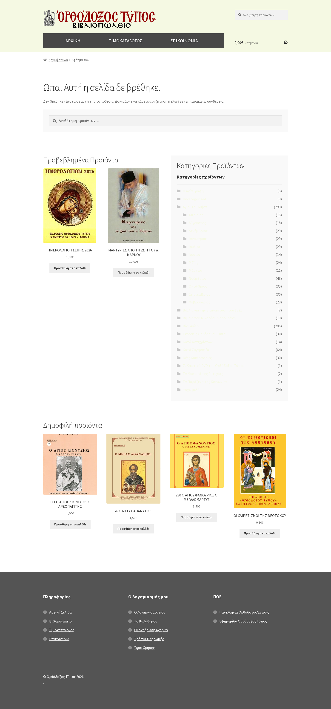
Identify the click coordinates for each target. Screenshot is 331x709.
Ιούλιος (194, 246)
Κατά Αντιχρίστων (198, 342)
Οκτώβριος (198, 286)
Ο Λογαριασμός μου (149, 612)
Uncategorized (194, 199)
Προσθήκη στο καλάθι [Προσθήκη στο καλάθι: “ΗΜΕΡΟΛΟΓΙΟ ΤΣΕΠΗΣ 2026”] (70, 268)
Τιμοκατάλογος (61, 630)
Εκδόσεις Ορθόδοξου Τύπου (205, 333)
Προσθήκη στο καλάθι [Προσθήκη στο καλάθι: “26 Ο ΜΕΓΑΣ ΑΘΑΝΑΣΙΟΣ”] (133, 529)
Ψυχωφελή (191, 389)
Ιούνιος (194, 254)
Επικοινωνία (59, 639)
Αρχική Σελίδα (60, 612)
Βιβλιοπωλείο (60, 621)
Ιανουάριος (198, 238)
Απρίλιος (196, 215)
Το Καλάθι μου (145, 621)
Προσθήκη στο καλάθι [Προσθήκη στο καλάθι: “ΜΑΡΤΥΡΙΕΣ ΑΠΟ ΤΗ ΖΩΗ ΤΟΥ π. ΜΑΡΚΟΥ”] (133, 272)
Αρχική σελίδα (58, 60)
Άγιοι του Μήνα (195, 207)
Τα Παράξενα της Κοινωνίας (205, 381)
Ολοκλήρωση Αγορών (151, 630)
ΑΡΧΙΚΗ (73, 40)
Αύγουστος (197, 222)
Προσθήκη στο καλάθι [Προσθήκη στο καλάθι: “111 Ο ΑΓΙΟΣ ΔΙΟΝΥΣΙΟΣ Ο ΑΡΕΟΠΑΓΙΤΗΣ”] (70, 524)
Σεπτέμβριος (199, 294)
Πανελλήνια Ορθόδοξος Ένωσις (244, 612)
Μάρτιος (196, 270)
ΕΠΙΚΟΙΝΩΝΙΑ (184, 40)
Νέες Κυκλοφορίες (197, 357)
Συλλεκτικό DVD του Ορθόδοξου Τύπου (214, 365)
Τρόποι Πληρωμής (149, 639)
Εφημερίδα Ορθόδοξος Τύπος (243, 621)
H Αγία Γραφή (193, 191)
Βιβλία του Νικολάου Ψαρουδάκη (209, 318)
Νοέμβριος (197, 278)
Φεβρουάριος (199, 302)
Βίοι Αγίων (191, 326)
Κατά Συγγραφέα (196, 349)
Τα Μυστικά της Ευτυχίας (203, 373)
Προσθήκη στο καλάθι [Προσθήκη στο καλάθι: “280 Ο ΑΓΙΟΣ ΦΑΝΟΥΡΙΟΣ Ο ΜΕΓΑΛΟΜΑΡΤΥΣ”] (196, 517)
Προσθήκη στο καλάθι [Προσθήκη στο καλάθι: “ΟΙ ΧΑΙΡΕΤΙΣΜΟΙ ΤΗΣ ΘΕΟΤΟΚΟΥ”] (260, 533)
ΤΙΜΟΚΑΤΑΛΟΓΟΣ (125, 40)
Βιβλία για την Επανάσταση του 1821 (212, 310)
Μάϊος (193, 262)
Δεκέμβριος (198, 230)
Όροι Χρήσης (144, 647)
